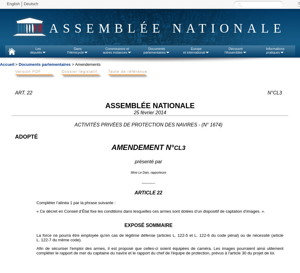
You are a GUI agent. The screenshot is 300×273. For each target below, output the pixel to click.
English (13, 4)
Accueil (7, 64)
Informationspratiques (275, 50)
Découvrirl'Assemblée (236, 50)
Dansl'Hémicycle (77, 50)
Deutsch (31, 4)
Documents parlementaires (45, 64)
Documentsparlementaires (156, 50)
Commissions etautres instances (117, 50)
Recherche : (239, 4)
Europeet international (196, 50)
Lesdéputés (38, 50)
